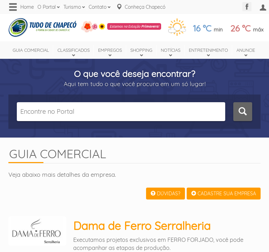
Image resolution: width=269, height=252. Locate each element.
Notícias (170, 50)
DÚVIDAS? (165, 193)
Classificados (73, 50)
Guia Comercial (31, 50)
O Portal (46, 7)
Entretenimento (208, 50)
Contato (97, 7)
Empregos (110, 50)
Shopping (141, 50)
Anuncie (245, 50)
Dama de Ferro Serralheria (142, 226)
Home (27, 7)
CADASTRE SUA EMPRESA (223, 193)
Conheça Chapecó (145, 7)
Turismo (72, 7)
